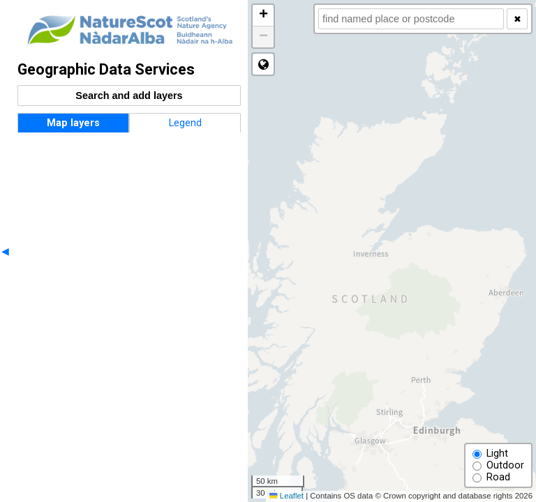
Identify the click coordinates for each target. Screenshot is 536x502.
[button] (263, 15)
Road (491, 477)
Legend (185, 123)
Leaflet (286, 496)
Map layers (73, 123)
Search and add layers (128, 95)
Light (490, 453)
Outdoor (498, 465)
